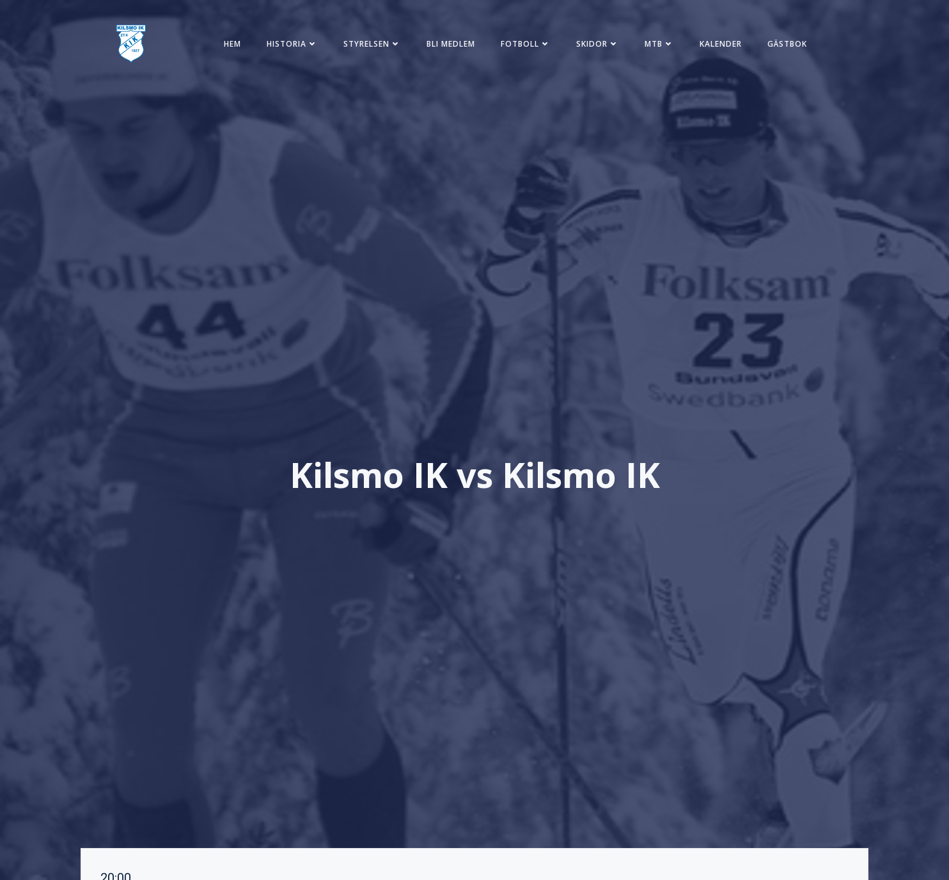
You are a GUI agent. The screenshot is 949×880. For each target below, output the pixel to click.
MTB (659, 43)
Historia (292, 43)
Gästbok (787, 43)
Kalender (721, 43)
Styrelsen (372, 43)
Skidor (597, 43)
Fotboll (526, 43)
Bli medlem (451, 43)
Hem (232, 43)
